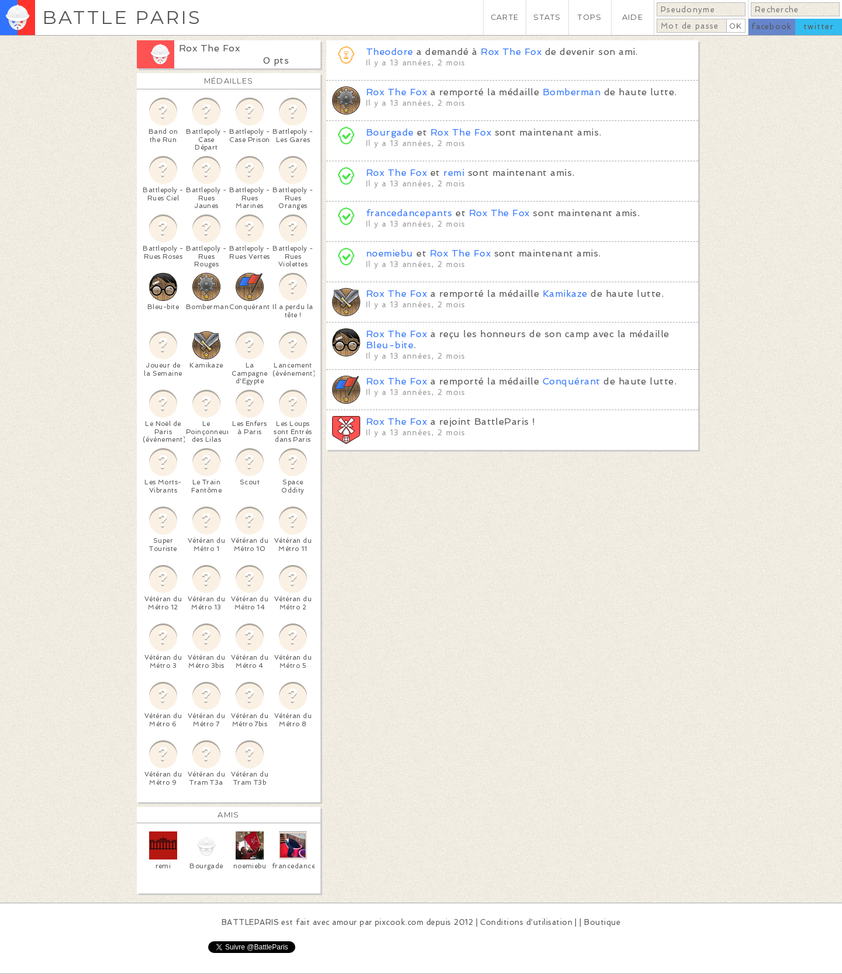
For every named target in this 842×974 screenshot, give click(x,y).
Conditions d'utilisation (526, 922)
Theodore (389, 51)
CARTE (505, 17)
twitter (818, 26)
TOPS (590, 17)
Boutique (602, 922)
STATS (547, 17)
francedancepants (409, 213)
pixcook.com (399, 922)
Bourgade (390, 132)
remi (453, 172)
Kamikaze (565, 293)
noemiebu (389, 253)
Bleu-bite (389, 345)
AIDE (632, 17)
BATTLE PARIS (122, 17)
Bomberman (572, 92)
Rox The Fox (209, 48)
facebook (771, 26)
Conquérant (572, 381)
